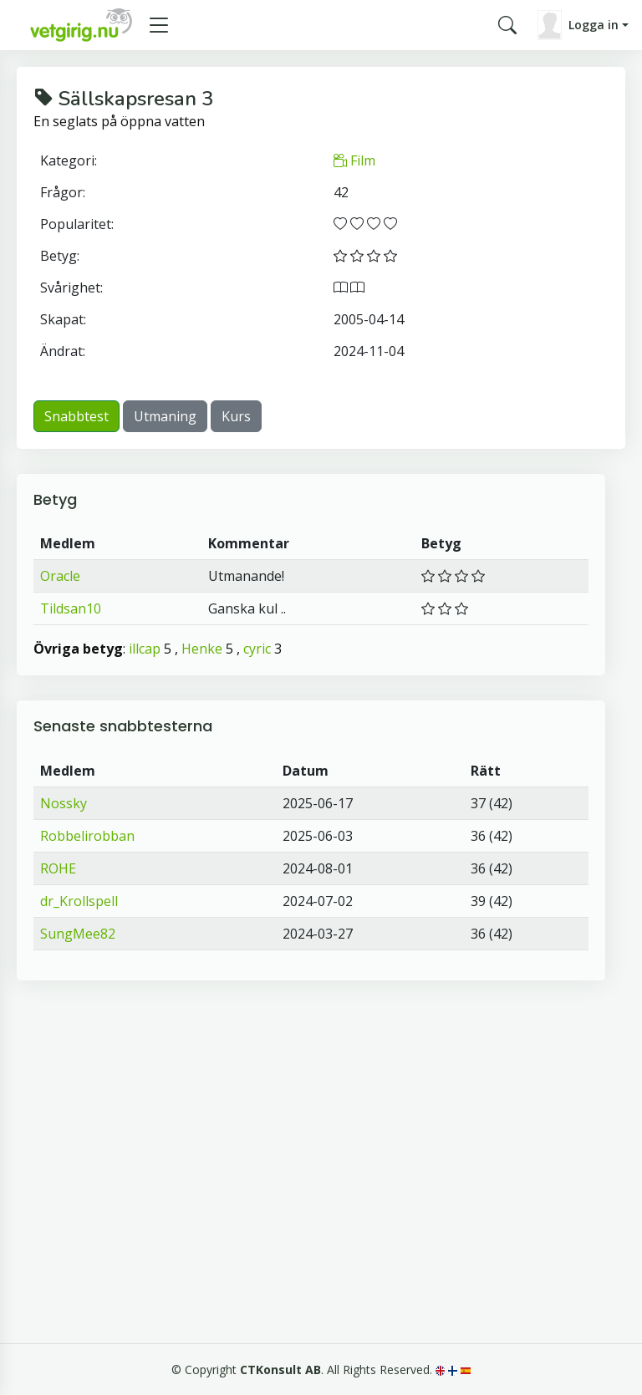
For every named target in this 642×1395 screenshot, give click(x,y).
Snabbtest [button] (76, 416)
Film (354, 160)
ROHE (58, 868)
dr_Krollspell (79, 901)
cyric (257, 648)
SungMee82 (77, 933)
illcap (144, 648)
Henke (201, 648)
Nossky (63, 803)
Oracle (60, 576)
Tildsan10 (70, 608)
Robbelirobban (87, 836)
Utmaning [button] (165, 416)
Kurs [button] (236, 416)
